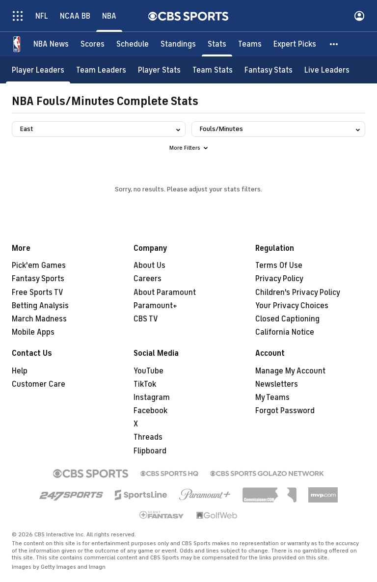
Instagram (152, 397)
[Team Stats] (213, 69)
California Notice (284, 332)
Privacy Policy (279, 279)
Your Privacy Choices (291, 306)
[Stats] (217, 44)
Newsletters (276, 384)
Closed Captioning (287, 319)
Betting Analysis (40, 306)
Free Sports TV (37, 292)
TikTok (145, 384)
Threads (148, 437)
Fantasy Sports (38, 279)
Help (19, 371)
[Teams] (250, 44)
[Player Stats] (159, 69)
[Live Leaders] (326, 69)
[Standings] (178, 44)
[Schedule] (132, 44)
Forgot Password (285, 411)
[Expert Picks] (295, 44)
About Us (149, 265)
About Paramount (165, 292)
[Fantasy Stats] (268, 69)
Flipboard (150, 451)
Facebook (150, 411)
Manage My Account (290, 371)
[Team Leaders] (101, 69)
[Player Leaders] (38, 69)
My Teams (272, 397)
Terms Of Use (278, 265)
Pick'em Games (39, 265)
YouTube (148, 371)
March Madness (39, 319)
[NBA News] (51, 44)
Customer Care (38, 384)
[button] (334, 44)
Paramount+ (155, 306)
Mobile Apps (33, 332)
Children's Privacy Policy (297, 292)
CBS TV (146, 319)
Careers (148, 279)
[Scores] (92, 44)
